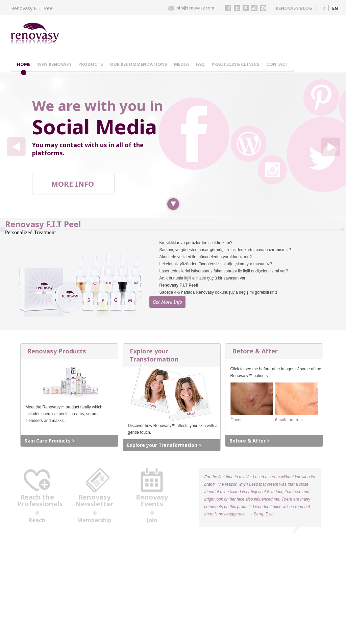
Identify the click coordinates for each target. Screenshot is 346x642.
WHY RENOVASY (54, 64)
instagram (254, 8)
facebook (228, 8)
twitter (237, 8)
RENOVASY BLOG (294, 8)
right (330, 147)
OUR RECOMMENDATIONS (138, 64)
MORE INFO (72, 184)
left (16, 147)
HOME (23, 64)
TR (322, 8)
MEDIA (181, 64)
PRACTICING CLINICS (236, 64)
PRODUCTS (90, 64)
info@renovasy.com (195, 8)
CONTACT (277, 64)
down (173, 204)
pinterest (246, 8)
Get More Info (177, 317)
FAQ (200, 64)
